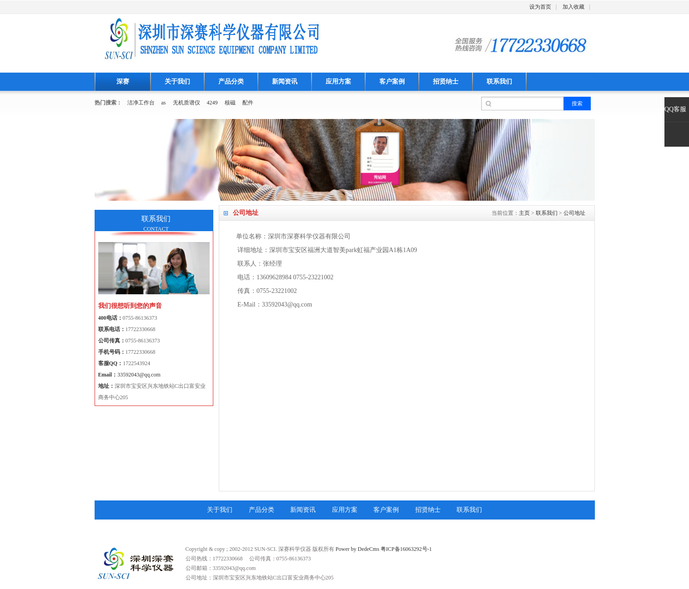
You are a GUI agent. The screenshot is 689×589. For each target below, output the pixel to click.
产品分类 (231, 81)
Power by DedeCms (357, 549)
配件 (247, 102)
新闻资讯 (284, 81)
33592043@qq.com (139, 374)
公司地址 (574, 213)
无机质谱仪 (186, 102)
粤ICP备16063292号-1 (406, 549)
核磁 (230, 102)
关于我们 (177, 81)
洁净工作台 (141, 102)
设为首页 (540, 7)
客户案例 (392, 81)
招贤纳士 (445, 81)
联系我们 (499, 81)
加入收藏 (573, 7)
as (163, 102)
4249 (212, 102)
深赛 (122, 81)
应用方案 (338, 81)
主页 (524, 213)
